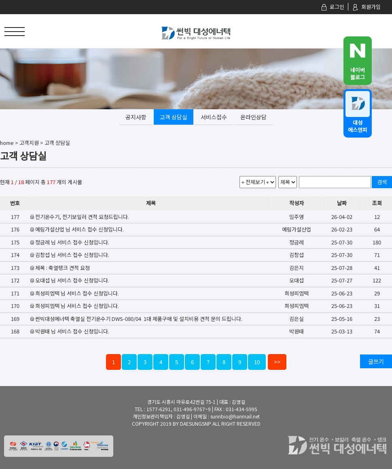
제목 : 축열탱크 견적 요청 (62, 268)
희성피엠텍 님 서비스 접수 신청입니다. (77, 293)
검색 (382, 182)
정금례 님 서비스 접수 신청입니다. (72, 242)
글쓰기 (376, 361)
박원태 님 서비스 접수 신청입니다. (72, 331)
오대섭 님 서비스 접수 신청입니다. (72, 280)
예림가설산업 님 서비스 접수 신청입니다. (79, 229)
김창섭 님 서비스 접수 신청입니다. (72, 255)
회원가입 (366, 7)
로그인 (332, 7)
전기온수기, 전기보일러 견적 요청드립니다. (82, 217)
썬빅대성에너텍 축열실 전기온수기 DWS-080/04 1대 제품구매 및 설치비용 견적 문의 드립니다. (138, 319)
